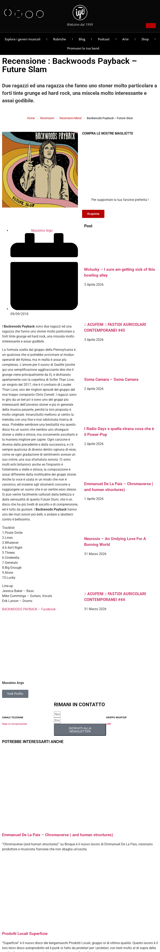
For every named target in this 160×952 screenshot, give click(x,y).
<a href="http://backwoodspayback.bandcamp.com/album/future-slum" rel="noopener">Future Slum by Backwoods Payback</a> (40, 619)
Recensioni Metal (70, 118)
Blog (82, 39)
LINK (108, 724)
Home (31, 118)
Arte (125, 39)
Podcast (104, 39)
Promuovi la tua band (83, 48)
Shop (145, 39)
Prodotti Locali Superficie (25, 933)
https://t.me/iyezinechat (14, 724)
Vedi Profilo (15, 694)
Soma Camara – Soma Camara (111, 379)
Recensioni (47, 118)
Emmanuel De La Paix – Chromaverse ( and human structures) (57, 835)
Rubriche (59, 39)
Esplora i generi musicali (22, 39)
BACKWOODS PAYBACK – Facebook (29, 609)
